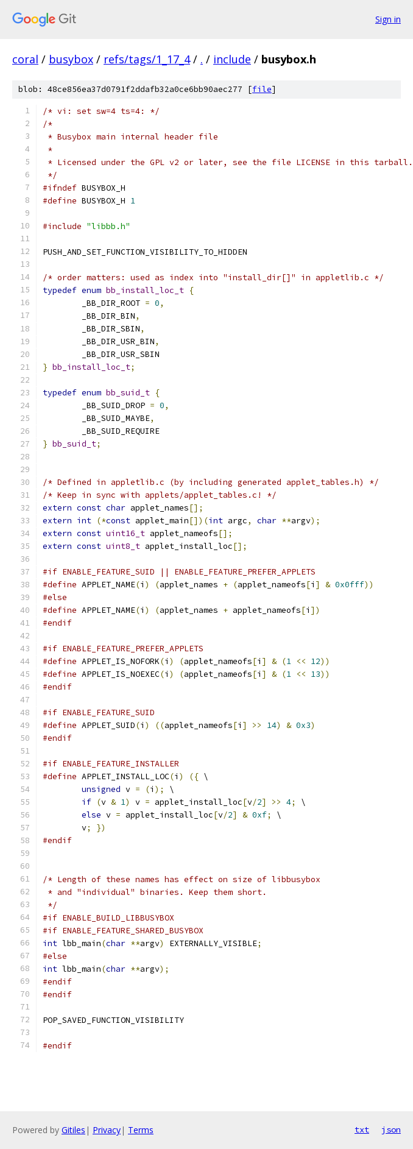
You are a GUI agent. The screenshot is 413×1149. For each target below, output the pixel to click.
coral (25, 59)
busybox (71, 59)
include (232, 59)
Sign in (388, 19)
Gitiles (73, 1130)
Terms (141, 1130)
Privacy (107, 1130)
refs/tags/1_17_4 (147, 59)
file (262, 89)
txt (362, 1129)
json (391, 1129)
